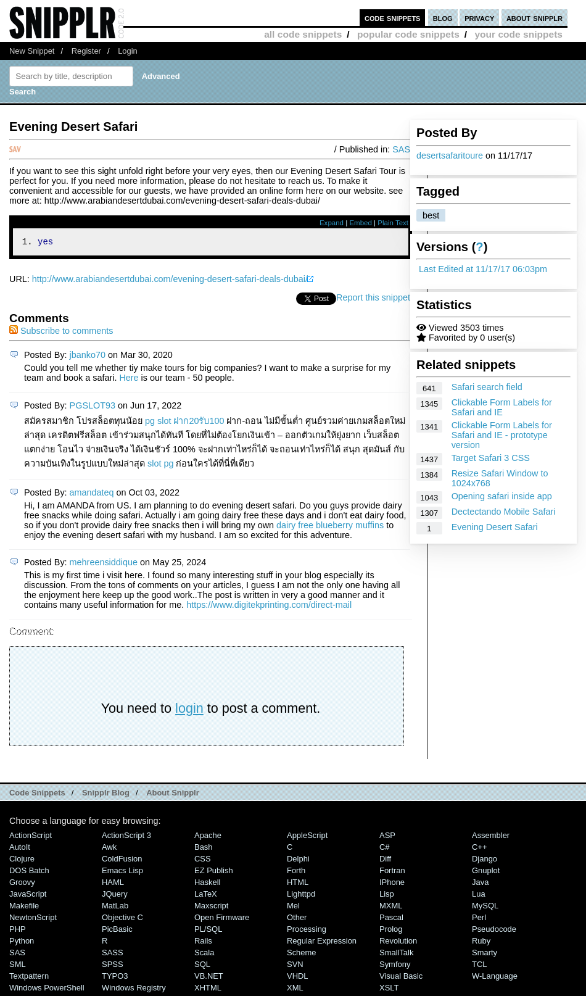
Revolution (398, 942)
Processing (306, 931)
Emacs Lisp (122, 872)
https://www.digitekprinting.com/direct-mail (269, 607)
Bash (203, 848)
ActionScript (30, 837)
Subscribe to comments (61, 333)
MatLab (115, 907)
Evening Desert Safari (495, 527)
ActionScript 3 (126, 837)
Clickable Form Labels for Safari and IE (502, 407)
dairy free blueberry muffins (330, 527)
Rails (203, 942)
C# (384, 848)
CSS (202, 860)
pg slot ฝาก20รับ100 (184, 423)
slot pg (160, 465)
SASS (112, 954)
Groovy (22, 884)
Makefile (24, 907)
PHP (17, 931)
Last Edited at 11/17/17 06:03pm (483, 269)
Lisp (386, 895)
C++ (479, 848)
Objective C (122, 919)
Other (297, 919)
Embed (360, 222)
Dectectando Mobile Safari (504, 512)
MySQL (485, 907)
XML (295, 989)
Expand (332, 222)
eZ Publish (213, 872)
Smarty (484, 954)
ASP (387, 837)
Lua (478, 895)
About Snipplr (172, 794)
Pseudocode (494, 931)
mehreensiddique (104, 564)
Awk (109, 848)
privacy (479, 17)
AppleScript (307, 837)
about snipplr (534, 17)
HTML (297, 884)
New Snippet (31, 51)
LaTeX (205, 895)
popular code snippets (408, 34)
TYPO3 (115, 977)
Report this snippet (373, 299)
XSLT (388, 989)
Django (484, 860)
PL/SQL (208, 931)
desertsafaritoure (449, 155)
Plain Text (393, 222)
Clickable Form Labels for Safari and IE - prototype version (502, 435)
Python (21, 942)
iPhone (392, 884)
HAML (113, 884)
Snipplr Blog (106, 794)
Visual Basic (401, 977)
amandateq (92, 494)
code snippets (393, 17)
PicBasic (117, 931)
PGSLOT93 (92, 407)
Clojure (22, 860)
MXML (390, 907)
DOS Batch (29, 872)
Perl (479, 919)
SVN (295, 966)
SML (17, 966)
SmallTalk (396, 954)
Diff (385, 860)
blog (443, 17)
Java (480, 884)
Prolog (390, 931)
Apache (207, 837)
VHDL (297, 977)
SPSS (112, 966)
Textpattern (29, 977)
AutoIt (19, 848)
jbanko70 (87, 357)
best (431, 215)
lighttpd (301, 895)
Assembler (491, 837)
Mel (293, 907)
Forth (296, 872)
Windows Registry (134, 989)
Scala (204, 954)
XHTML (207, 989)
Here (128, 379)
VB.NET (208, 977)
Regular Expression (322, 942)
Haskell (207, 884)
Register (86, 51)
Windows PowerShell (47, 989)
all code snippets (303, 34)
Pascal (391, 919)
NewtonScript (33, 919)
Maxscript (211, 907)
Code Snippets (37, 794)
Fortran (392, 872)
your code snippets (518, 34)
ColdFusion (122, 860)
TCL (479, 966)
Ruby (481, 942)
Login (128, 51)
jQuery (115, 895)
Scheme (301, 954)
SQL (202, 966)
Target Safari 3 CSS (491, 458)
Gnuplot (486, 872)
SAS (401, 149)
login (189, 710)
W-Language (495, 977)
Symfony (394, 966)
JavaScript (27, 895)
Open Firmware (221, 919)
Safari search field (487, 387)
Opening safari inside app (502, 496)
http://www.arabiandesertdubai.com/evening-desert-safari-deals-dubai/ (170, 281)
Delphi (298, 860)
